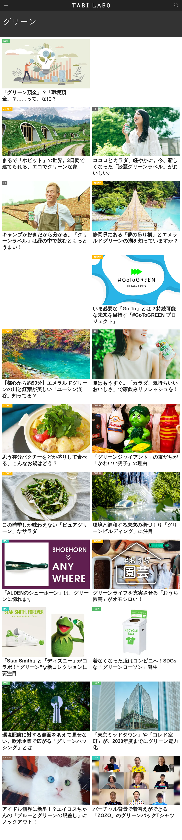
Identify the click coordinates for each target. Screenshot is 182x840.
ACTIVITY (7, 109)
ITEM (5, 541)
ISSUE (5, 41)
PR (95, 109)
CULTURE (97, 406)
